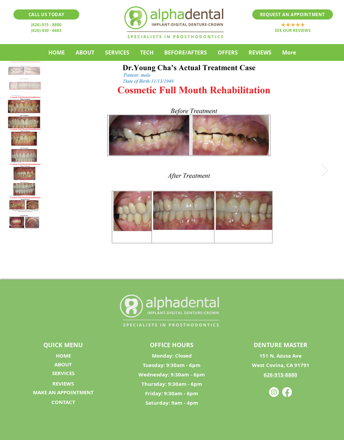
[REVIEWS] (63, 383)
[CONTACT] (63, 402)
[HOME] (63, 356)
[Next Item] (325, 170)
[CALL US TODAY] (46, 14)
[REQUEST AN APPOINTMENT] (292, 14)
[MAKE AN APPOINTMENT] (63, 392)
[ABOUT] (63, 364)
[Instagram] (274, 392)
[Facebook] (287, 392)
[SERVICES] (63, 373)
